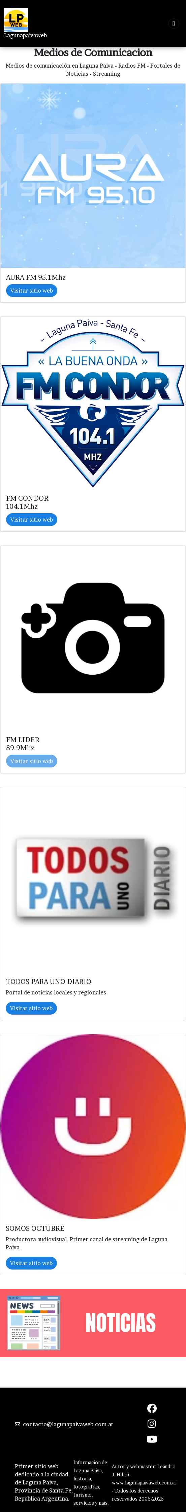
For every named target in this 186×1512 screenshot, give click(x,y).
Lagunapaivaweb (25, 35)
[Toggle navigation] (173, 23)
